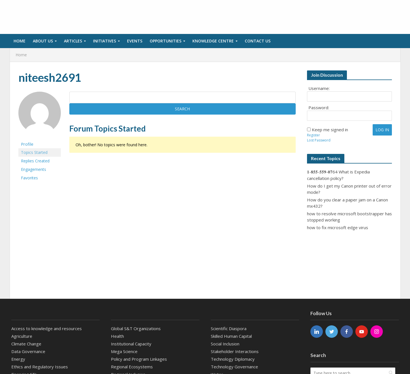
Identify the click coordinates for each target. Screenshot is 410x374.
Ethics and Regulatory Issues (39, 366)
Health (117, 336)
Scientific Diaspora (228, 328)
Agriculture (21, 336)
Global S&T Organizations (136, 328)
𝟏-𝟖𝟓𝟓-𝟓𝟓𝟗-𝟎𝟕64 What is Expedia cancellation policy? (338, 175)
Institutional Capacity (131, 344)
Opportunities (165, 41)
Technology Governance (234, 366)
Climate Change (26, 344)
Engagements (33, 169)
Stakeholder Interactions (235, 351)
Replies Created (35, 161)
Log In (382, 129)
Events (134, 41)
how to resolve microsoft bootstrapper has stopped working (349, 217)
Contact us (258, 41)
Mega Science (124, 351)
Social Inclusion (225, 344)
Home (19, 41)
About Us (43, 41)
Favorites (29, 177)
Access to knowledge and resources (46, 328)
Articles (73, 41)
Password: (318, 107)
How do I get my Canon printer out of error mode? (349, 189)
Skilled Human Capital (231, 336)
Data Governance (28, 351)
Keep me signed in (330, 129)
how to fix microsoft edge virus (337, 227)
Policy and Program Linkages (139, 359)
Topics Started (34, 152)
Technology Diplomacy (233, 359)
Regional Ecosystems (132, 366)
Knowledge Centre (213, 41)
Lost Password (318, 140)
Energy (18, 359)
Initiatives (104, 41)
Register (313, 135)
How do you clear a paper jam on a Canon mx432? (347, 203)
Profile (27, 144)
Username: (319, 88)
